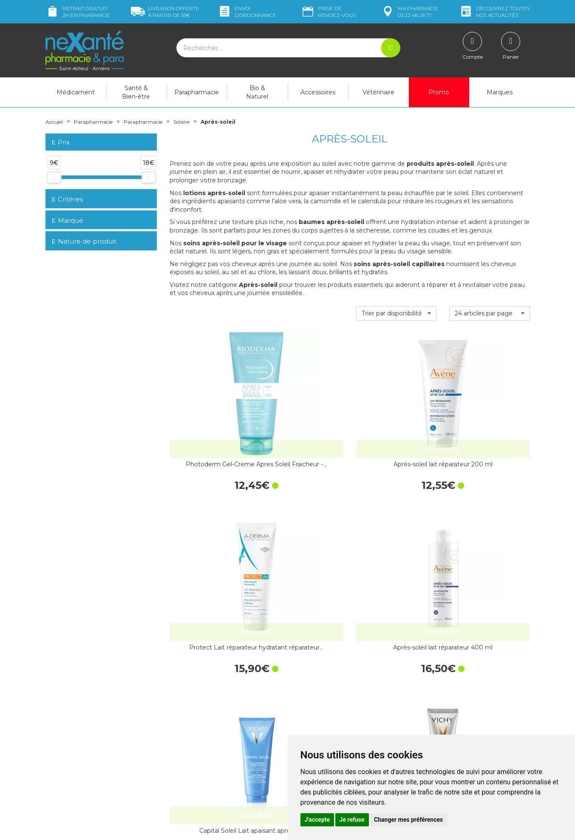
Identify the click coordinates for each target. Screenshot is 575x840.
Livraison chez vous (444, 674)
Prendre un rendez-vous (327, 710)
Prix (61, 142)
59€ (165, 11)
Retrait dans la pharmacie (453, 666)
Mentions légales (317, 733)
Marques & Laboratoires (202, 729)
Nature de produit (84, 241)
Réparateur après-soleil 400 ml (489, 556)
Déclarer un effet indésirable (333, 718)
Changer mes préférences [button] (408, 819)
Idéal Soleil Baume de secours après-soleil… (303, 556)
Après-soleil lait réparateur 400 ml (489, 420)
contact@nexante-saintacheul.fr (90, 757)
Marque (67, 220)
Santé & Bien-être (136, 92)
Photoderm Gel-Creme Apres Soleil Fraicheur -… (210, 420)
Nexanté (185, 827)
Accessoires (317, 92)
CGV (300, 725)
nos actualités (494, 11)
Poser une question (72, 770)
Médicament (76, 92)
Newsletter (185, 737)
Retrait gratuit (77, 11)
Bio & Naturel (257, 92)
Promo (438, 92)
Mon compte (63, 778)
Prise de (328, 11)
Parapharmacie (196, 92)
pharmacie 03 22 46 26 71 (409, 11)
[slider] (54, 177)
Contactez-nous (316, 702)
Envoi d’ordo (247, 11)
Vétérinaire (378, 92)
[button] (396, 313)
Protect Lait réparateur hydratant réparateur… (396, 420)
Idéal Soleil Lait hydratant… (396, 556)
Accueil (56, 121)
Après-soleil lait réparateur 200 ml (303, 420)
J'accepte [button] (317, 819)
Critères (67, 199)
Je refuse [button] (352, 819)
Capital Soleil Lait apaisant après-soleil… (209, 556)
